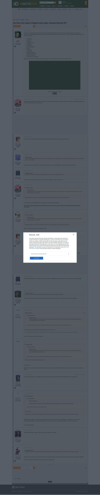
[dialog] (50, 247)
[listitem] (50, 254)
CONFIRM (36, 258)
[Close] (74, 235)
